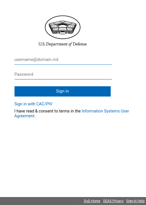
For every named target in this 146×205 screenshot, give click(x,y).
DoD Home (92, 201)
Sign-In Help (135, 201)
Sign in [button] (62, 91)
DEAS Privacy (113, 201)
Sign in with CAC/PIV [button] (33, 104)
